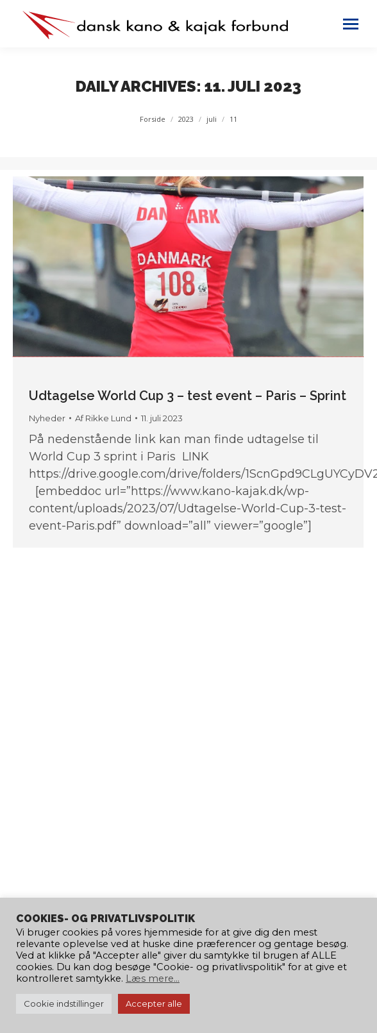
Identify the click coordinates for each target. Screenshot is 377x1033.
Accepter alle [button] (154, 1003)
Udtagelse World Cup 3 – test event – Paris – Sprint (187, 395)
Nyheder (47, 418)
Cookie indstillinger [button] (64, 1003)
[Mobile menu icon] (350, 24)
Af (103, 418)
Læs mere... (153, 978)
